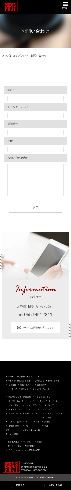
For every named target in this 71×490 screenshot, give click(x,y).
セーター (32, 409)
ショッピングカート (41, 389)
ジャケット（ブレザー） (33, 405)
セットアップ (46, 409)
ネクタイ (26, 413)
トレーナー (13, 413)
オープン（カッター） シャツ (22, 401)
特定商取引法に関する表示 (19, 381)
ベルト (37, 422)
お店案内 (38, 442)
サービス (27, 442)
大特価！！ (49, 422)
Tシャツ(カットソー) (44, 397)
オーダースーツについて (18, 389)
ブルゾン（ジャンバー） (19, 422)
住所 (10, 140)
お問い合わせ (53, 381)
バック (38, 413)
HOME (10, 376)
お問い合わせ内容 (18, 157)
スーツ (51, 405)
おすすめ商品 (13, 442)
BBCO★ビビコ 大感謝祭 (20, 397)
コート (58, 401)
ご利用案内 (39, 381)
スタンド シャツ (16, 409)
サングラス (13, 405)
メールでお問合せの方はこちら (38, 327)
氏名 (10, 89)
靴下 (46, 426)
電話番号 (12, 123)
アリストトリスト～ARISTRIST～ (22, 446)
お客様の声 (42, 385)
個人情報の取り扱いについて (29, 376)
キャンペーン (45, 401)
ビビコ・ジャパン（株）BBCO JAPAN (24, 450)
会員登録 (12, 385)
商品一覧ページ (26, 385)
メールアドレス (17, 106)
